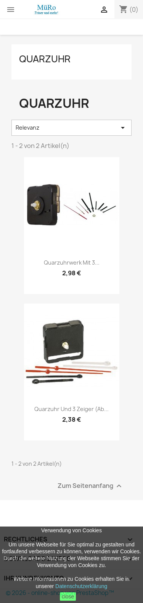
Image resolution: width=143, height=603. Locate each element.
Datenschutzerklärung (81, 586)
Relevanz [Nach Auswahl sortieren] (71, 127)
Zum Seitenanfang (91, 486)
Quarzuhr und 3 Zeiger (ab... (71, 409)
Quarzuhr (45, 58)
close (68, 596)
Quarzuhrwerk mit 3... (72, 262)
